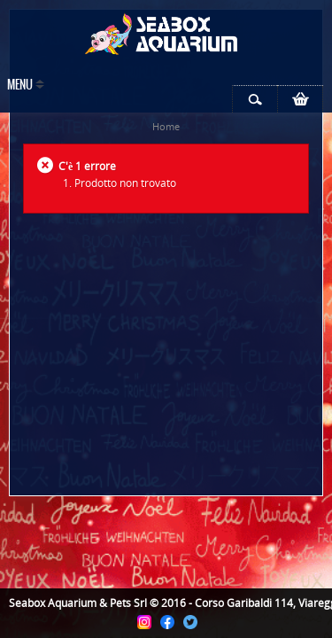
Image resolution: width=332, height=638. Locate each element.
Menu (20, 85)
